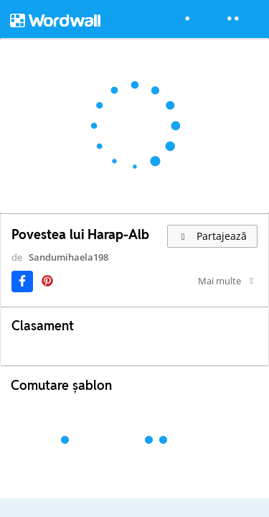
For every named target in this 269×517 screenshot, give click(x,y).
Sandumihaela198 (68, 257)
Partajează (212, 236)
